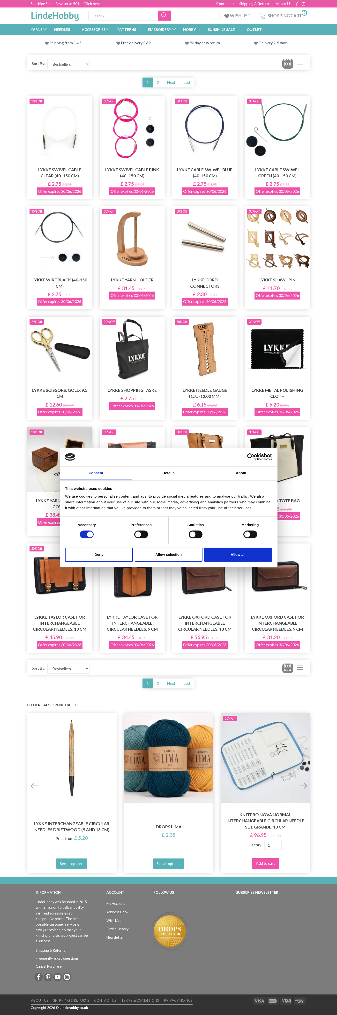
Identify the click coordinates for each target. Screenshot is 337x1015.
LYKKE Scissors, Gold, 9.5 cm (59, 393)
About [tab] (241, 473)
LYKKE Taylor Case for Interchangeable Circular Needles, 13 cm (59, 623)
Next (171, 82)
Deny (99, 554)
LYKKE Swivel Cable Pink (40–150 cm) (132, 172)
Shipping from (62, 42)
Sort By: (38, 63)
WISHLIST (237, 15)
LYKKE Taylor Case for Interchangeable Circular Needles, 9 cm (132, 623)
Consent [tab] (96, 473)
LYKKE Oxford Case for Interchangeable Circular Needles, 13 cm (205, 623)
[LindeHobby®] (55, 14)
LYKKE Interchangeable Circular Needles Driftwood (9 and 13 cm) (71, 826)
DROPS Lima (168, 826)
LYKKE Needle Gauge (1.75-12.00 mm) (205, 393)
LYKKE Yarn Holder (132, 279)
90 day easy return (205, 42)
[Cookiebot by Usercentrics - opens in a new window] (251, 457)
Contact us (225, 3)
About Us (284, 3)
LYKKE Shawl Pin (277, 279)
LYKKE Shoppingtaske (132, 390)
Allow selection (168, 554)
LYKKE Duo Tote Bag (277, 500)
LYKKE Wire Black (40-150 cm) (59, 282)
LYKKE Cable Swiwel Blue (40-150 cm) (204, 172)
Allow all (238, 554)
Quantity (254, 845)
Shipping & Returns (254, 3)
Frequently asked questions (57, 958)
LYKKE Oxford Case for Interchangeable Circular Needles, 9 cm (277, 623)
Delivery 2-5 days (273, 42)
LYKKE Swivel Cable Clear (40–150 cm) (59, 172)
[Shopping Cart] (283, 15)
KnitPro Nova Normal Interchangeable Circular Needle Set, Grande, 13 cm (265, 820)
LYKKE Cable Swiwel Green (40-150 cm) (277, 172)
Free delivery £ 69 (135, 42)
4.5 (79, 42)
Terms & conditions (140, 1000)
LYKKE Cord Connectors (205, 282)
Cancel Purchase (49, 966)
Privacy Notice (178, 1000)
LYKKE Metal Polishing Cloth (277, 393)
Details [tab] (169, 473)
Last (186, 82)
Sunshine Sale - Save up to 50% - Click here (65, 3)
